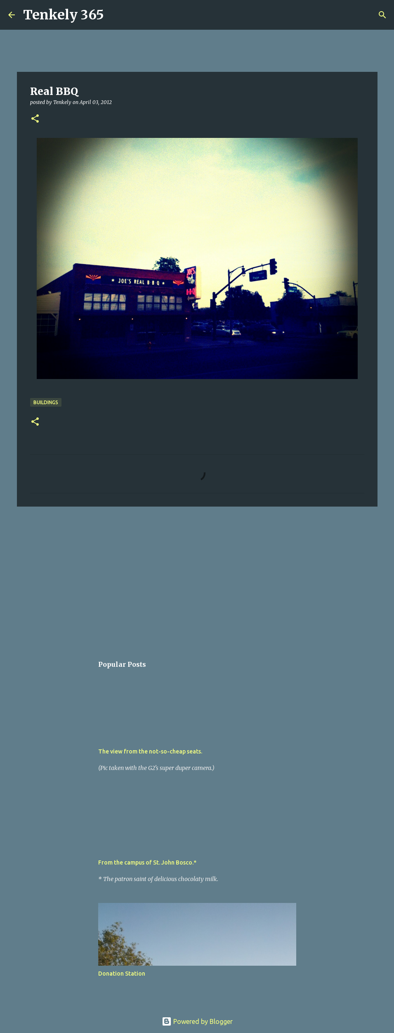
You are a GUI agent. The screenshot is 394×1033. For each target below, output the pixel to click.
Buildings (45, 402)
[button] (35, 119)
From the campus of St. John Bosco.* (147, 862)
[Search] (115, 15)
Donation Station (121, 973)
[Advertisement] (197, 577)
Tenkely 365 (63, 15)
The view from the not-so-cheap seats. (150, 751)
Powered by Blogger (197, 1021)
